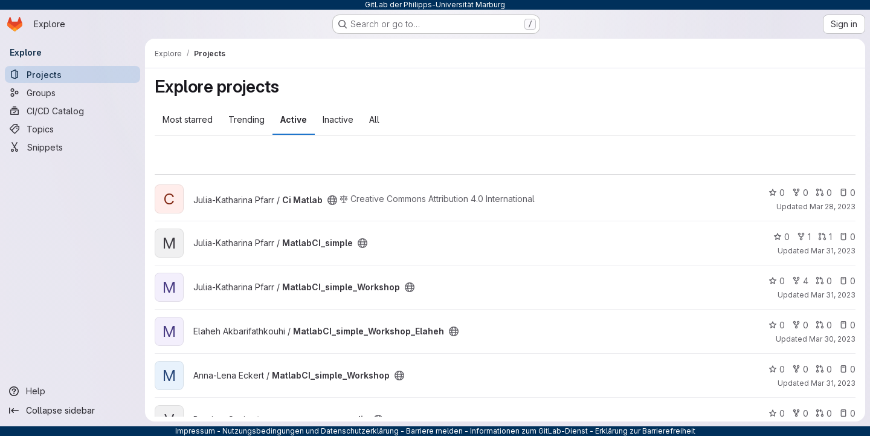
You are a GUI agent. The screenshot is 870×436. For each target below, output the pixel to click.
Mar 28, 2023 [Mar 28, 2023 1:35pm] (833, 206)
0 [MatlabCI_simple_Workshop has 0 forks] (800, 369)
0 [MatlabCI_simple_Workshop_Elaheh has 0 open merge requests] (824, 325)
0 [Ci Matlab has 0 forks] (800, 192)
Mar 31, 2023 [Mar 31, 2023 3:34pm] (833, 383)
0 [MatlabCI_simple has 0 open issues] (847, 237)
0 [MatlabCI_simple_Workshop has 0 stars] (776, 281)
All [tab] (374, 119)
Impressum (195, 430)
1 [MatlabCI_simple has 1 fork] (804, 237)
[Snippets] (72, 146)
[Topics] (72, 128)
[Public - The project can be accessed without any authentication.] (332, 200)
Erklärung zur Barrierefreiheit (645, 430)
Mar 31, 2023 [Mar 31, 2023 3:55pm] (833, 294)
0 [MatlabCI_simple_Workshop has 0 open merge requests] (824, 281)
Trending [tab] (246, 119)
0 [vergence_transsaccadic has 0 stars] (776, 413)
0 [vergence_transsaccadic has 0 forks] (800, 413)
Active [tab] (293, 119)
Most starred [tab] (188, 119)
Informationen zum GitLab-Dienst (529, 430)
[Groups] (72, 92)
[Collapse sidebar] (72, 410)
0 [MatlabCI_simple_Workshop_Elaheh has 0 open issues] (847, 325)
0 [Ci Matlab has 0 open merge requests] (824, 192)
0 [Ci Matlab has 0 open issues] (847, 192)
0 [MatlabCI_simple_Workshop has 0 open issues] (847, 281)
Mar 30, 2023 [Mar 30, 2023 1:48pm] (832, 338)
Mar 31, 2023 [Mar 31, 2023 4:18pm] (833, 250)
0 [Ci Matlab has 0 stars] (776, 192)
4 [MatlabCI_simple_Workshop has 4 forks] (800, 281)
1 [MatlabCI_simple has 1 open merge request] (825, 237)
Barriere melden (434, 430)
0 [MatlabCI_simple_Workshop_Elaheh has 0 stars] (776, 325)
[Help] (72, 391)
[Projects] (72, 74)
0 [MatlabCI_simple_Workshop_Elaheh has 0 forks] (800, 325)
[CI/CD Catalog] (72, 110)
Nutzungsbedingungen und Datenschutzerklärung (310, 430)
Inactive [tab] (338, 119)
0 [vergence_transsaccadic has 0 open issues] (847, 413)
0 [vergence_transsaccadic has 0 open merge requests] (824, 413)
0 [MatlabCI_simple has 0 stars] (781, 237)
